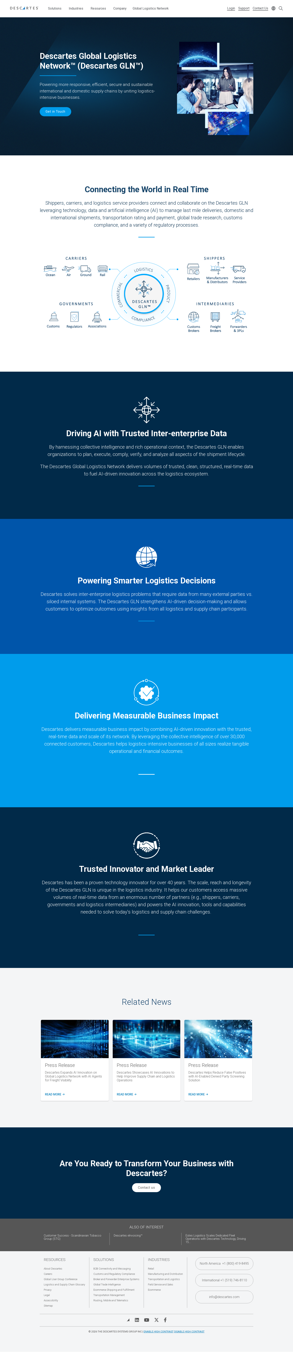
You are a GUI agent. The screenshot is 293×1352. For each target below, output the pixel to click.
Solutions (54, 8)
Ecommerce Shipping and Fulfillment (113, 1289)
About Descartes (53, 1268)
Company (120, 8)
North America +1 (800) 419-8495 (224, 1263)
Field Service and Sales (160, 1284)
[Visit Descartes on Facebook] (165, 1320)
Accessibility (51, 1300)
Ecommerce (154, 1289)
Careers (48, 1273)
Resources (98, 8)
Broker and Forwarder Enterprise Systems (116, 1279)
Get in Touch (55, 111)
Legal (47, 1295)
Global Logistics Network (151, 8)
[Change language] (273, 8)
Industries (76, 8)
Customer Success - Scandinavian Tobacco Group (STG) (72, 1237)
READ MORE (54, 1094)
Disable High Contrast (189, 1331)
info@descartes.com (224, 1297)
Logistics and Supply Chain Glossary (64, 1284)
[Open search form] (281, 8)
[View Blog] (128, 1320)
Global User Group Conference (60, 1279)
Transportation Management (109, 1295)
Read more (126, 1094)
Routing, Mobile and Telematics (110, 1300)
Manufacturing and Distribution (165, 1273)
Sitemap (48, 1305)
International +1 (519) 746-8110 (224, 1280)
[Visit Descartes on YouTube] (146, 1320)
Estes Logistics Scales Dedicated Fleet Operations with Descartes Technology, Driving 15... (216, 1239)
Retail (151, 1268)
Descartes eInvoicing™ (128, 1235)
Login (231, 8)
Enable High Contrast (159, 1331)
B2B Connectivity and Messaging (112, 1268)
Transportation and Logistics (164, 1279)
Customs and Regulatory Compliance (114, 1273)
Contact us (146, 1187)
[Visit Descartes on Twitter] (156, 1320)
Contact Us (260, 8)
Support (243, 8)
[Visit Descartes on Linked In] (137, 1320)
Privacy (47, 1289)
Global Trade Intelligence (107, 1284)
